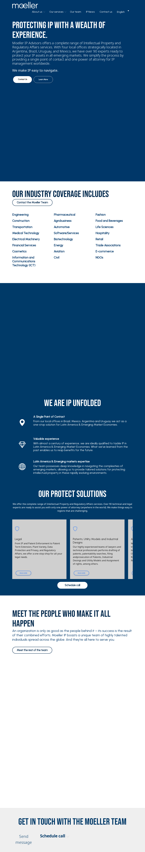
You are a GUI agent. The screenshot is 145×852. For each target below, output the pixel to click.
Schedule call (72, 585)
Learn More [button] (43, 79)
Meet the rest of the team (32, 650)
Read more (28, 573)
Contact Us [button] (22, 79)
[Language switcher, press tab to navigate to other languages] (123, 12)
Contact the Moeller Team (32, 202)
